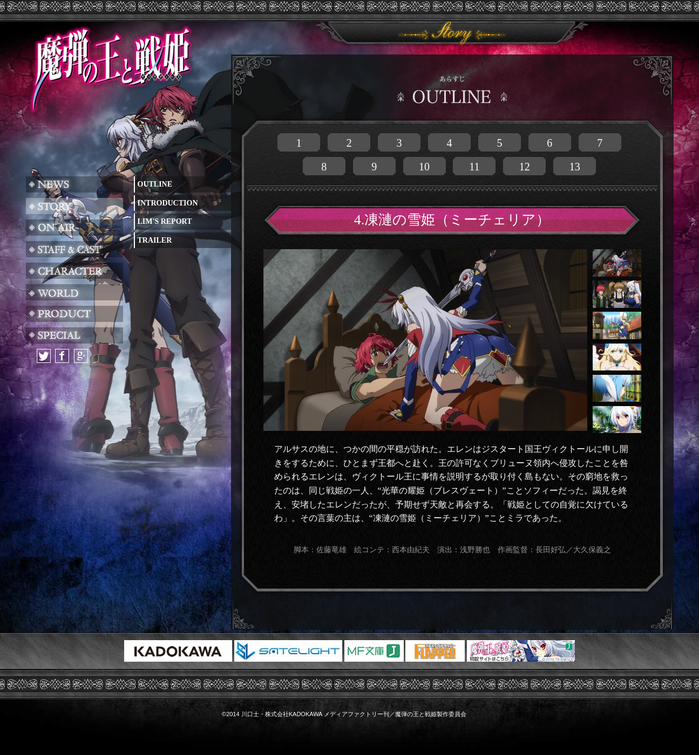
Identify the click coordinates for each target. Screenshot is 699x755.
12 (524, 167)
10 (424, 167)
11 (474, 167)
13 (574, 167)
